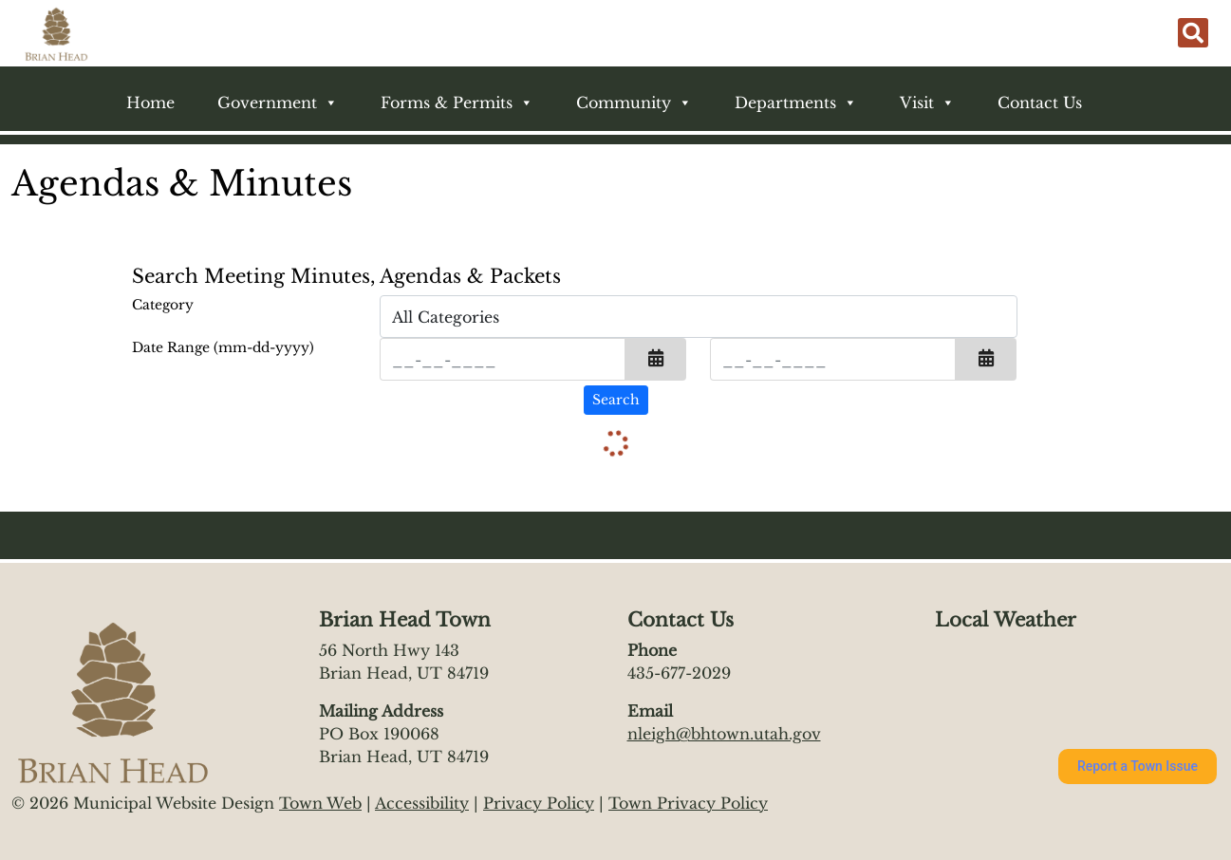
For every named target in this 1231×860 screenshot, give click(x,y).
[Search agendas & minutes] (616, 400)
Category (163, 304)
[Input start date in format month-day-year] (502, 359)
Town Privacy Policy (688, 803)
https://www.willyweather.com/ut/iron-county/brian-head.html (1029, 707)
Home (150, 102)
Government (277, 103)
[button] (656, 359)
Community (634, 103)
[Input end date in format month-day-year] (833, 359)
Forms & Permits (457, 103)
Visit (927, 103)
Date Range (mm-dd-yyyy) (223, 347)
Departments (796, 103)
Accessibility (422, 803)
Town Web (320, 803)
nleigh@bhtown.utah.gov (724, 733)
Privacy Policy (538, 803)
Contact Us (1040, 102)
